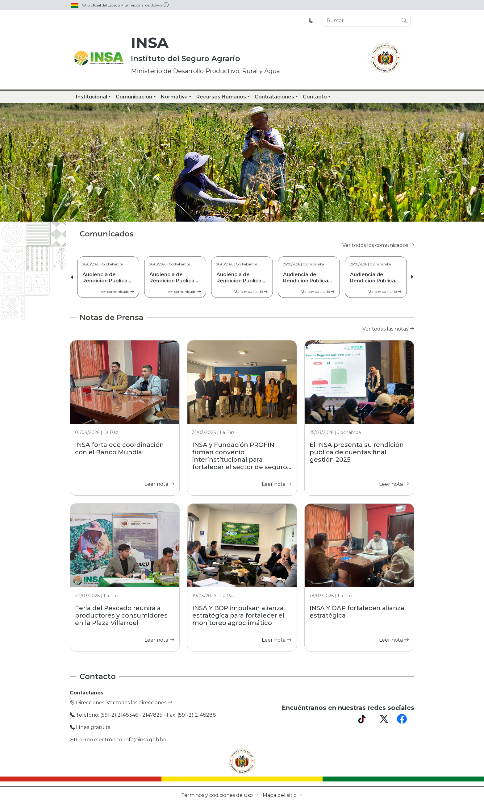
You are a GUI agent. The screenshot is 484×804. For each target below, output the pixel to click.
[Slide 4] (253, 213)
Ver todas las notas (388, 329)
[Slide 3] (242, 213)
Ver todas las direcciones (139, 703)
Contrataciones (274, 97)
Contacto (315, 97)
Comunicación (134, 97)
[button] (411, 277)
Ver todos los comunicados (378, 245)
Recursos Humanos (221, 97)
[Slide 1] (219, 213)
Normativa (174, 97)
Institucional (91, 97)
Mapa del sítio (283, 795)
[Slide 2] (231, 213)
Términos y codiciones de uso (220, 795)
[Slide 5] (264, 213)
